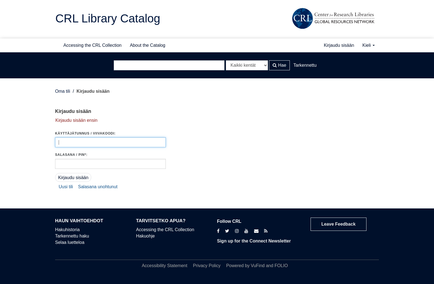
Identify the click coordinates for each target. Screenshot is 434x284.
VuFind (258, 265)
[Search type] (247, 65)
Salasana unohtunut (97, 186)
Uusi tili (66, 186)
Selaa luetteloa (69, 242)
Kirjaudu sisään (339, 45)
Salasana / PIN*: (71, 155)
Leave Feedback (338, 224)
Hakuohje (145, 236)
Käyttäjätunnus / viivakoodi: (85, 133)
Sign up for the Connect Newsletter (254, 241)
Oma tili (62, 91)
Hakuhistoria (67, 229)
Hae (279, 65)
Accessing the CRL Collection (92, 45)
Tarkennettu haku (72, 236)
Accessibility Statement (164, 265)
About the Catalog (147, 45)
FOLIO (281, 265)
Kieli (368, 45)
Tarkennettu (305, 65)
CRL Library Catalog (107, 18)
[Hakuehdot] (169, 65)
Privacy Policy (207, 265)
